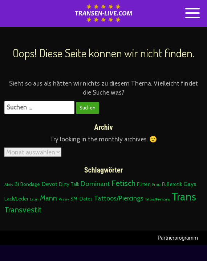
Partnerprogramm (178, 238)
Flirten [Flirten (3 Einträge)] (144, 184)
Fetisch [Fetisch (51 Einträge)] (123, 183)
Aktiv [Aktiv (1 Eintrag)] (8, 184)
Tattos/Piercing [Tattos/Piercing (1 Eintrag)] (157, 199)
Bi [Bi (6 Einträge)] (17, 184)
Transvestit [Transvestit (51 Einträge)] (23, 209)
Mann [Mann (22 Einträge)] (48, 198)
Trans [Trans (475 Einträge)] (184, 196)
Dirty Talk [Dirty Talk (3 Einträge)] (69, 184)
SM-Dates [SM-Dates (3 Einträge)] (81, 199)
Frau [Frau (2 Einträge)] (156, 184)
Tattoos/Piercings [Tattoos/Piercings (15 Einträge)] (118, 198)
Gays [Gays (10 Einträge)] (189, 183)
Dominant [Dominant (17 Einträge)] (95, 183)
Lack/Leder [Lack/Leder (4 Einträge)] (16, 199)
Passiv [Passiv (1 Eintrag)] (63, 199)
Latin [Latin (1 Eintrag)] (34, 199)
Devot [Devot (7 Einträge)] (49, 184)
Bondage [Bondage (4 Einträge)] (30, 184)
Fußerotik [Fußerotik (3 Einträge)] (172, 184)
